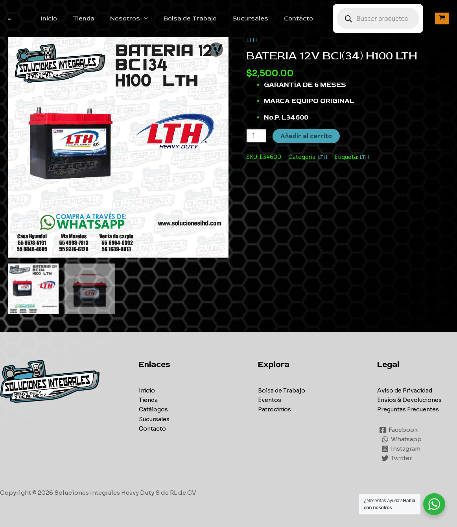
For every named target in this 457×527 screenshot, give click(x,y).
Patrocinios (275, 409)
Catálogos (154, 409)
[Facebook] (398, 429)
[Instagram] (401, 448)
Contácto (306, 18)
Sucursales (261, 18)
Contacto (153, 428)
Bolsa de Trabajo (204, 18)
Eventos (270, 400)
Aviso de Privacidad (407, 390)
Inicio (72, 18)
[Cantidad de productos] (256, 136)
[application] (161, 18)
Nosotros (146, 18)
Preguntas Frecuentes (409, 409)
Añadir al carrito (307, 136)
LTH (251, 40)
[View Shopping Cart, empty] (442, 18)
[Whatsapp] (402, 438)
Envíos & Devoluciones (411, 400)
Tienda (104, 18)
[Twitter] (397, 457)
